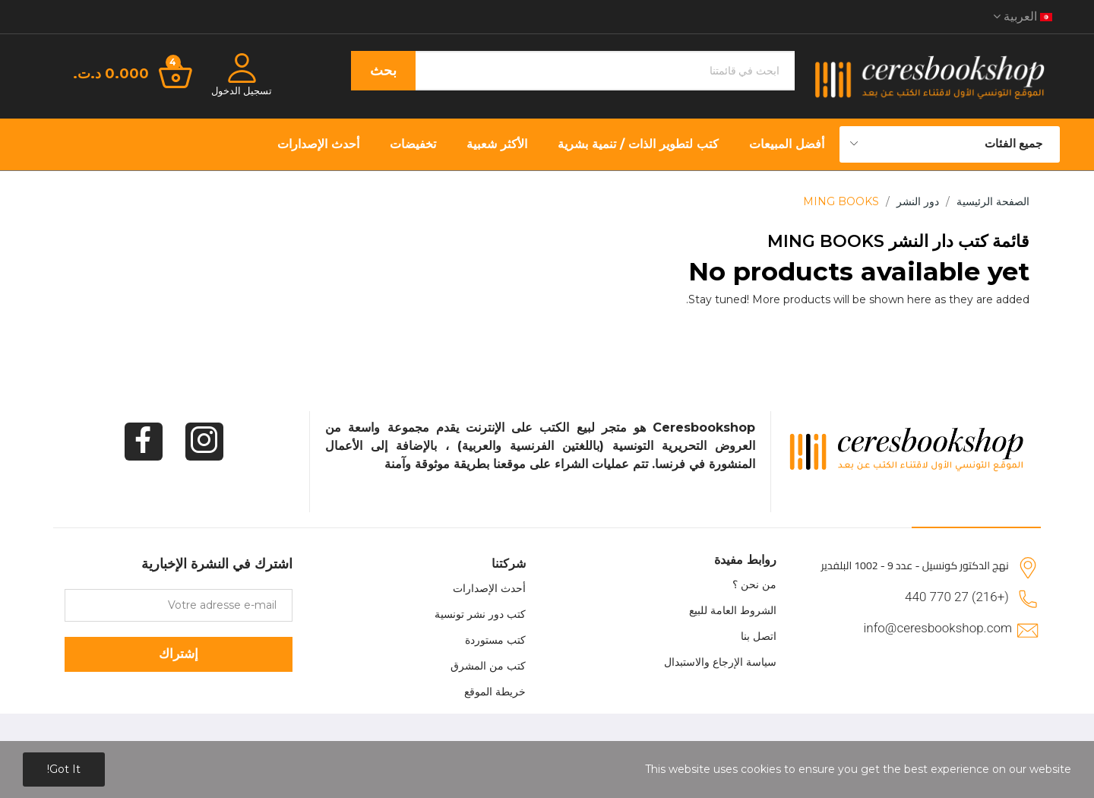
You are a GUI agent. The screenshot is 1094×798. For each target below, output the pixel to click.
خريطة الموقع (495, 691)
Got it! (64, 769)
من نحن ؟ (754, 584)
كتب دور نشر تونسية (480, 614)
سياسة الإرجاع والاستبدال (720, 662)
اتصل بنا (758, 636)
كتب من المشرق (488, 666)
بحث (383, 70)
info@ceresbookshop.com (938, 627)
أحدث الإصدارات (489, 588)
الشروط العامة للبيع (732, 610)
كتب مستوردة (495, 640)
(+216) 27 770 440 (957, 596)
